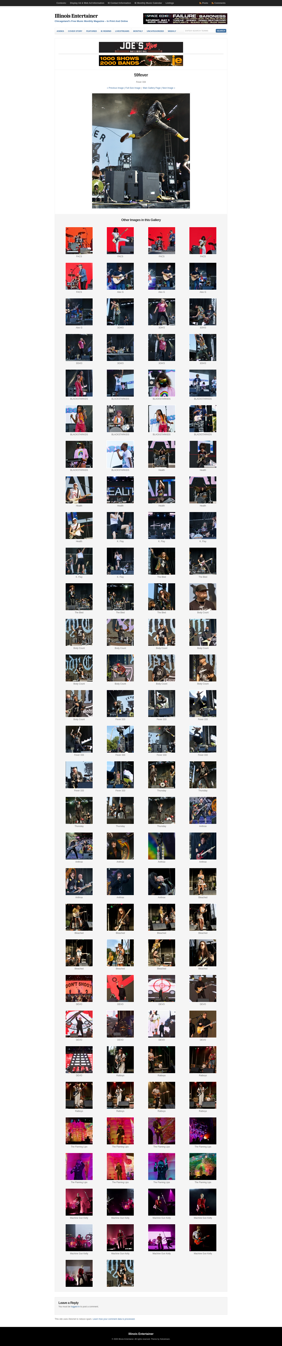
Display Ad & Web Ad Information (87, 3)
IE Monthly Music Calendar (148, 3)
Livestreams (122, 31)
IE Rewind (106, 31)
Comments (220, 3)
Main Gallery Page (152, 88)
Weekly (172, 31)
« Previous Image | (116, 88)
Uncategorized (155, 31)
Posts (205, 3)
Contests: (61, 3)
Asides (60, 31)
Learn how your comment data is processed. (114, 1319)
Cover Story (75, 31)
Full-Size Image (132, 88)
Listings (170, 3)
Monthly (138, 31)
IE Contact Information (119, 3)
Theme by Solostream (160, 1339)
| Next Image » (168, 88)
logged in (75, 1306)
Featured (91, 31)
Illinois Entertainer (76, 16)
